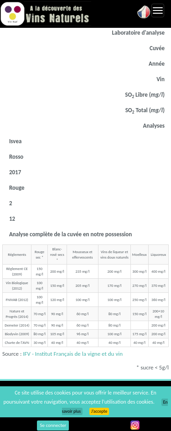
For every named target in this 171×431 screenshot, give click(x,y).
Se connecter (53, 425)
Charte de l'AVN (17, 342)
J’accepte (99, 411)
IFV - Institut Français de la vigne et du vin (73, 353)
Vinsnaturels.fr (45, 13)
